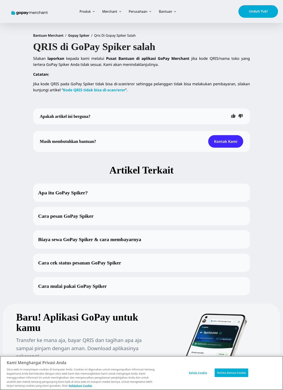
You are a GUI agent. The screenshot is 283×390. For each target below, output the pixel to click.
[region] (141, 373)
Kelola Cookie (198, 372)
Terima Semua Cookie (231, 372)
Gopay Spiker (79, 35)
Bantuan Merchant (48, 35)
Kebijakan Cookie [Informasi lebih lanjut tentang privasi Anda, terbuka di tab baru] (80, 385)
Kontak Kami (225, 141)
